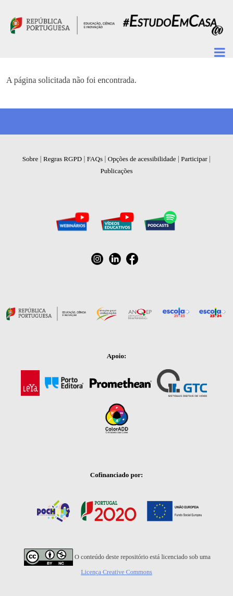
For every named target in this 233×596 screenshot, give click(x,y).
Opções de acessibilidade (142, 159)
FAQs (95, 159)
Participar (194, 159)
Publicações (116, 171)
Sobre (30, 159)
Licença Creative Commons (116, 572)
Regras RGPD (62, 159)
